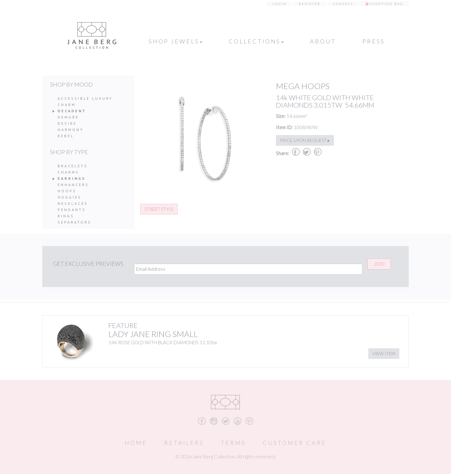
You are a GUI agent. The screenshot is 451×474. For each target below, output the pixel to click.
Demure (68, 117)
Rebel (66, 136)
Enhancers (73, 184)
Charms (68, 172)
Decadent (72, 110)
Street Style (159, 209)
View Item (383, 353)
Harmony (71, 129)
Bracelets (73, 166)
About (323, 41)
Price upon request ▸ (305, 140)
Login (279, 4)
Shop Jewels (175, 41)
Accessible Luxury (85, 98)
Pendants (72, 209)
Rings (66, 216)
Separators (74, 222)
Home (136, 442)
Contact (343, 4)
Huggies (69, 197)
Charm (67, 104)
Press (373, 41)
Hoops (67, 191)
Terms (233, 442)
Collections (256, 41)
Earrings (72, 178)
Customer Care (294, 442)
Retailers (184, 442)
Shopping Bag (386, 4)
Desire (67, 123)
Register (310, 4)
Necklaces (73, 203)
